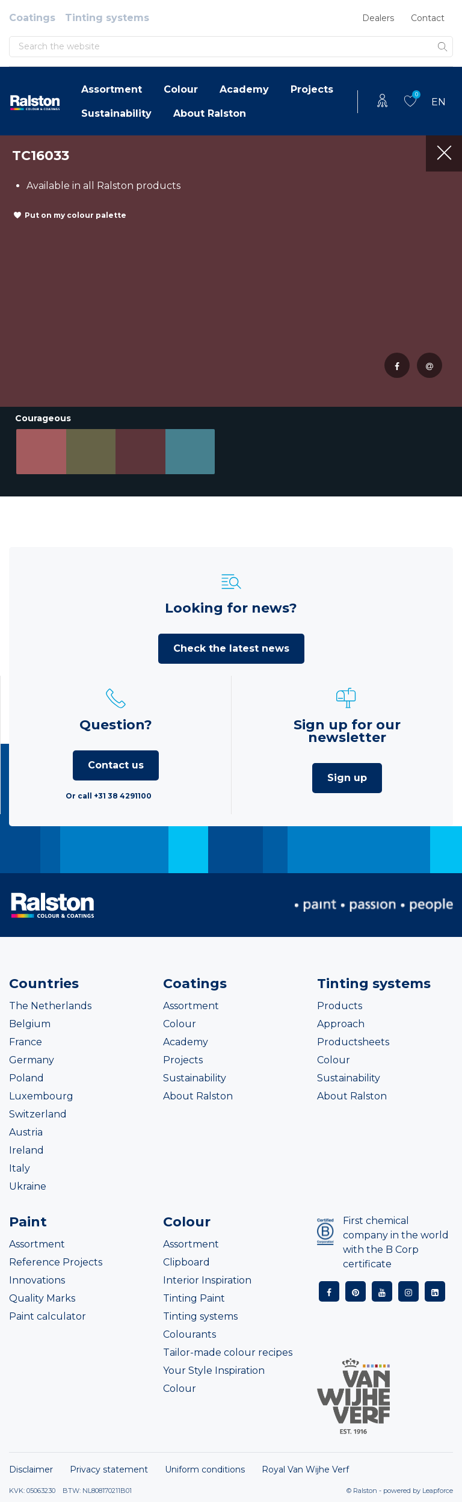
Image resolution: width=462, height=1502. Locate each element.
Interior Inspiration (207, 1280)
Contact (428, 18)
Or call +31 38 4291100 (109, 795)
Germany (31, 1060)
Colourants (189, 1334)
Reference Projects (55, 1262)
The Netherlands (50, 1006)
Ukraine (27, 1186)
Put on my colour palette (75, 215)
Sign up (347, 777)
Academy (244, 89)
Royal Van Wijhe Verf (305, 1469)
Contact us (116, 765)
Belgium (30, 1024)
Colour (181, 89)
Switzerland (38, 1114)
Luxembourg (41, 1096)
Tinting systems (107, 17)
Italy (19, 1168)
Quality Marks (42, 1298)
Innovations (37, 1280)
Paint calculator (47, 1316)
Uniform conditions (205, 1469)
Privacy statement (109, 1469)
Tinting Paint (194, 1298)
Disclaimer (31, 1469)
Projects (312, 89)
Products (339, 1006)
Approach (341, 1024)
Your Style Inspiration (214, 1370)
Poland (26, 1078)
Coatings (32, 17)
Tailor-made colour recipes (227, 1352)
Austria (26, 1132)
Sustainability (116, 113)
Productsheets (353, 1042)
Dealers (378, 18)
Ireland (26, 1150)
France (25, 1042)
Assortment (111, 89)
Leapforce (437, 1490)
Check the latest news (231, 648)
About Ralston (209, 113)
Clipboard (186, 1262)
